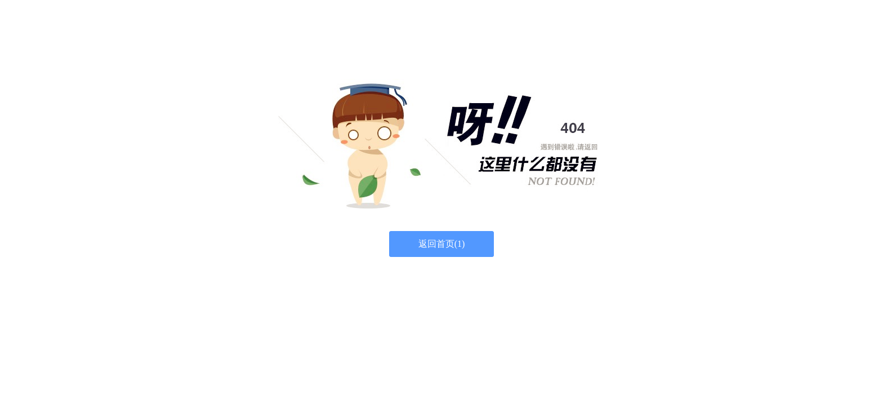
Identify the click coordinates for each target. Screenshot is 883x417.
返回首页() (441, 244)
